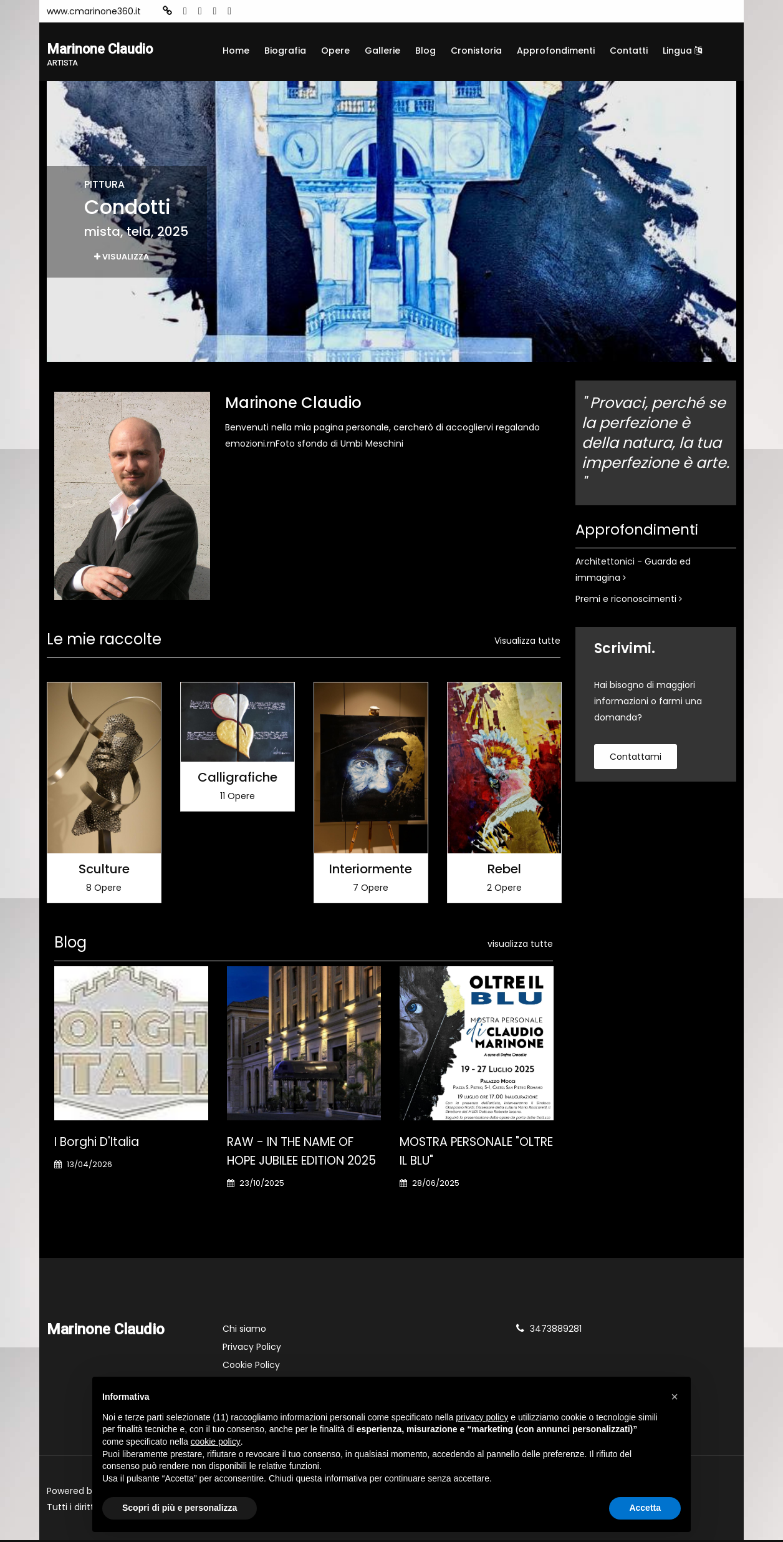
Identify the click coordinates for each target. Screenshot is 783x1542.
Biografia (285, 50)
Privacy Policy (252, 1348)
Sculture (104, 871)
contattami (635, 758)
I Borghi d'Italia (96, 1143)
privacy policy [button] (482, 1417)
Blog (425, 50)
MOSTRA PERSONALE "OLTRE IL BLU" (476, 1153)
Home (236, 50)
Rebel (504, 870)
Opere (335, 50)
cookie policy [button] (216, 1442)
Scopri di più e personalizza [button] (179, 1508)
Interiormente (370, 871)
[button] (675, 1397)
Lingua (682, 50)
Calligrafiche (237, 779)
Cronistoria (476, 50)
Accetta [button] (645, 1508)
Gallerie (382, 50)
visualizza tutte (520, 945)
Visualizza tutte (527, 642)
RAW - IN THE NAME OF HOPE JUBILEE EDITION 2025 (301, 1153)
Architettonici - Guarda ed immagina (633, 571)
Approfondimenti (556, 50)
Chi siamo (244, 1330)
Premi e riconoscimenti (628, 600)
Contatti (629, 50)
